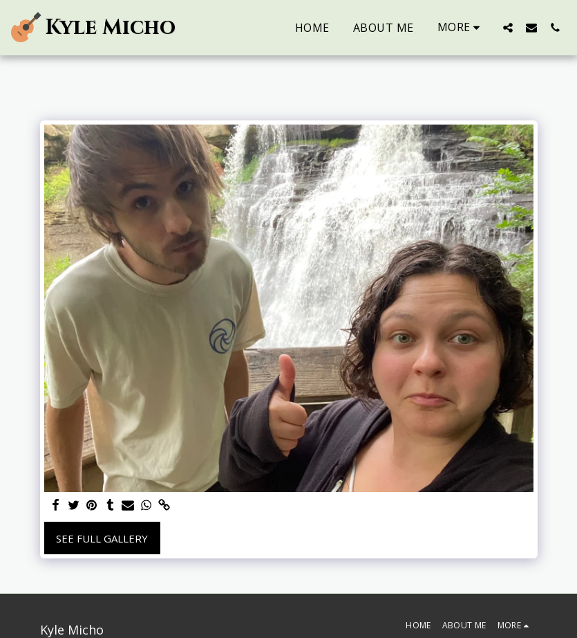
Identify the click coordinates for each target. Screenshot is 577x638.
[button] (508, 27)
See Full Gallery (102, 538)
